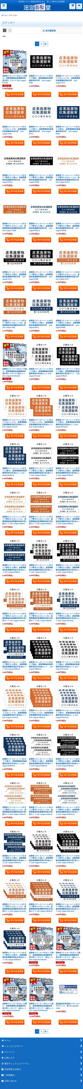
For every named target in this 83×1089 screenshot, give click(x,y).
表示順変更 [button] (49, 30)
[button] (4, 6)
